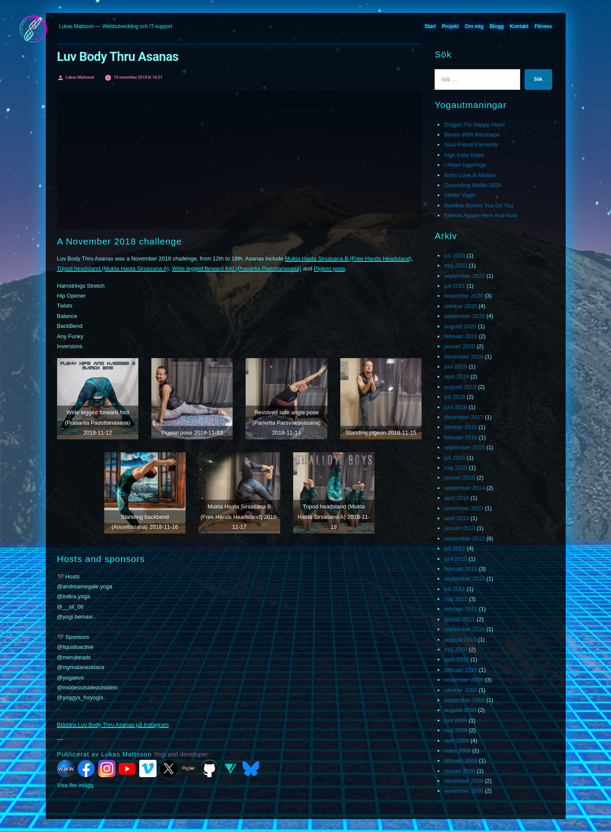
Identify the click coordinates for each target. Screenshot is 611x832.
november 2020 (463, 295)
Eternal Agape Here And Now (480, 215)
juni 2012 (455, 559)
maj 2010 (455, 649)
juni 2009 (455, 720)
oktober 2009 (460, 690)
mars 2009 (457, 750)
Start (429, 26)
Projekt (450, 26)
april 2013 (456, 518)
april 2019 (456, 376)
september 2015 (464, 447)
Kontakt (519, 26)
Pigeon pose (329, 268)
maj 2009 (455, 730)
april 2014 (456, 498)
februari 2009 (460, 760)
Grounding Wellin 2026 (472, 185)
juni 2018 (455, 407)
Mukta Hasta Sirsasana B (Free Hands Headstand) (348, 258)
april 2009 (456, 740)
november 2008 (463, 791)
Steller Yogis (459, 195)
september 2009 (464, 700)
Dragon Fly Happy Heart (474, 124)
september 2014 (464, 488)
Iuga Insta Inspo (464, 155)
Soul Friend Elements (471, 144)
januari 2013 (459, 528)
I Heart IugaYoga (465, 165)
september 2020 (464, 316)
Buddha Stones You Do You (478, 205)
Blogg (496, 26)
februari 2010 (460, 670)
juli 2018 (454, 397)
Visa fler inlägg (75, 785)
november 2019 (463, 356)
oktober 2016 (460, 427)
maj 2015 (455, 467)
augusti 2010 (460, 639)
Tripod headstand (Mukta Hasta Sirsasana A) (113, 268)
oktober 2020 (460, 306)
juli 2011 (454, 589)
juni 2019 (455, 366)
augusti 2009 (460, 710)
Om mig (474, 26)
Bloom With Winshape (471, 134)
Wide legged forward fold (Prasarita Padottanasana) (236, 268)
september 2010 (464, 629)
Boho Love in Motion (470, 175)
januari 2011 (459, 619)
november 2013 (463, 508)
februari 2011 (460, 609)
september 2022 (464, 276)
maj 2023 (455, 265)
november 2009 (463, 679)
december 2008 (463, 781)
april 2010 (456, 659)
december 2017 (463, 417)
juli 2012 (454, 548)
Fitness (543, 26)
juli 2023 (454, 255)
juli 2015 (454, 457)
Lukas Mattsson (76, 26)
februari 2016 (460, 437)
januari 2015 (459, 477)
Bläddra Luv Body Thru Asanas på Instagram (113, 724)
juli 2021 (454, 286)
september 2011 (464, 578)
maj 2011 (455, 599)
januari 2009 (459, 771)
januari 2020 (459, 346)
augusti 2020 (460, 326)
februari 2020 (460, 336)
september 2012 (464, 538)
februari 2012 (460, 568)
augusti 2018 (460, 387)
